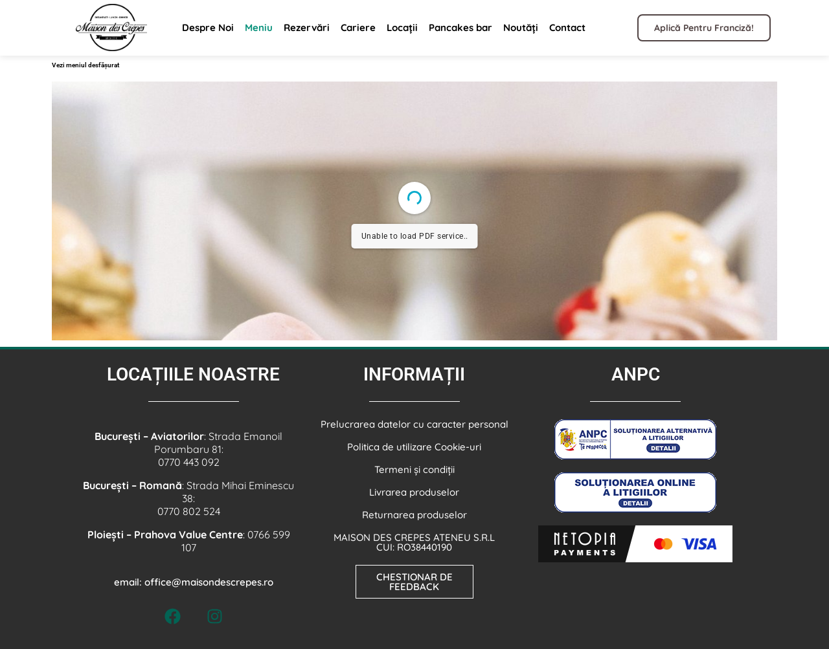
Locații (402, 27)
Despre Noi (208, 27)
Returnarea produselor (414, 515)
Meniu (259, 27)
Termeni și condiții (414, 469)
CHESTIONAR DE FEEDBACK (414, 582)
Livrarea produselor (414, 492)
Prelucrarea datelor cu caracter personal (414, 424)
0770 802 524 (188, 511)
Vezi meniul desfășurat (85, 65)
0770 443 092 (189, 462)
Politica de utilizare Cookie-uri (414, 447)
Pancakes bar (460, 27)
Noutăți (520, 27)
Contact (567, 27)
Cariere (358, 27)
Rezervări (307, 27)
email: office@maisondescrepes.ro (193, 582)
